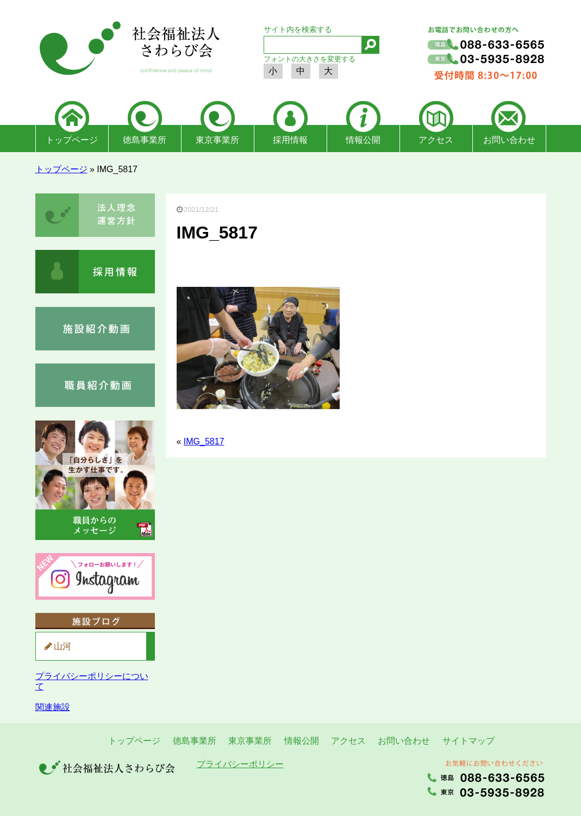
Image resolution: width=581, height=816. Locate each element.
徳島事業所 (144, 140)
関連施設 (52, 707)
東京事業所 (217, 140)
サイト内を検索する (298, 29)
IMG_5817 (204, 441)
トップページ (72, 140)
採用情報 (290, 140)
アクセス (435, 140)
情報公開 (363, 140)
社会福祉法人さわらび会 (127, 50)
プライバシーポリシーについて (91, 681)
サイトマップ (468, 740)
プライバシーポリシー (240, 764)
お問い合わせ (509, 140)
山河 (62, 646)
